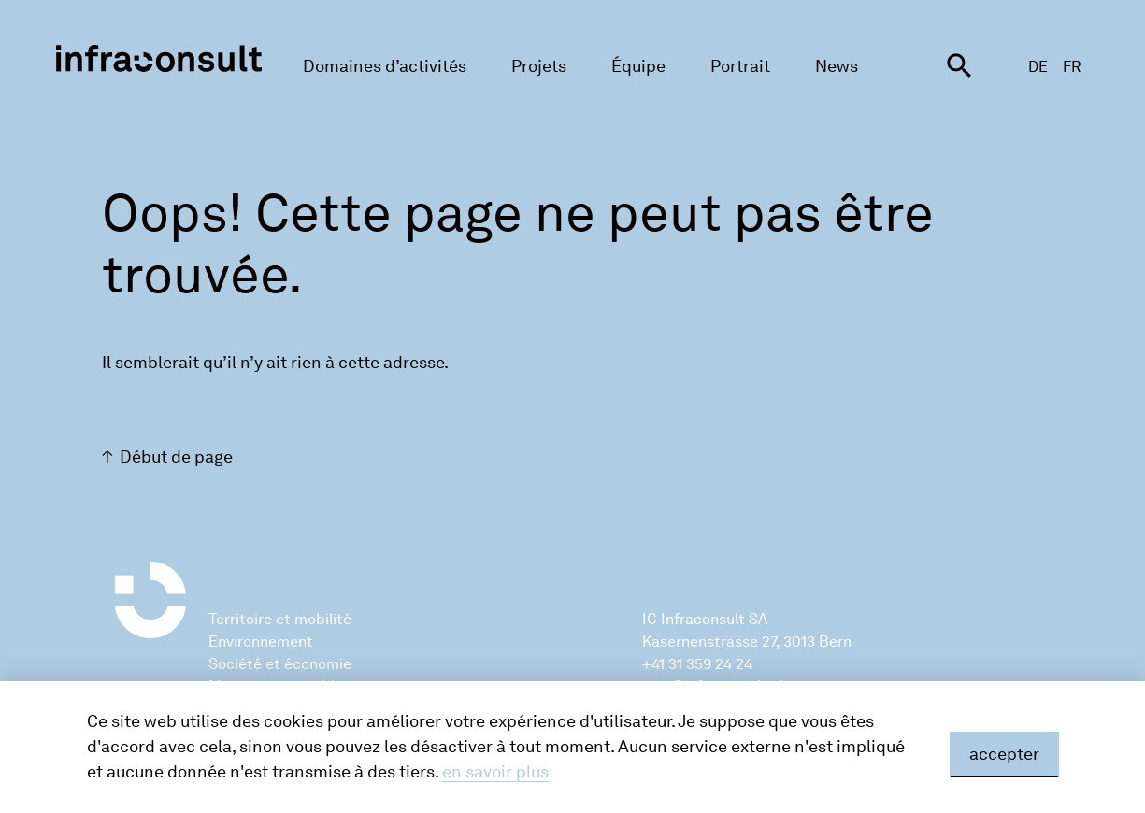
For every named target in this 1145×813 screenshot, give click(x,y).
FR (1072, 67)
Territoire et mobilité (279, 619)
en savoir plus (495, 772)
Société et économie (279, 664)
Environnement (260, 641)
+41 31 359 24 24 (697, 664)
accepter (1004, 754)
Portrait (740, 66)
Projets (538, 66)
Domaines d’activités (384, 66)
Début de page (176, 457)
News (836, 66)
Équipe (638, 66)
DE (1038, 67)
